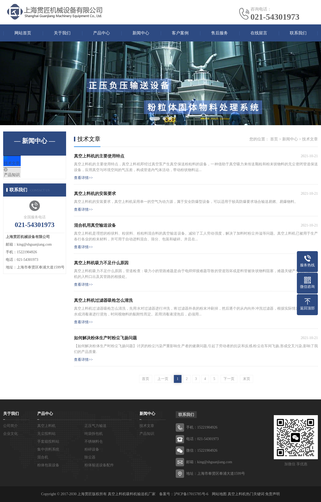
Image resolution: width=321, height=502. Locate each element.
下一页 (228, 379)
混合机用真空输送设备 (95, 225)
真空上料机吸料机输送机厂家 (132, 494)
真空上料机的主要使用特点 (99, 156)
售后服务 (219, 33)
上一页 (162, 379)
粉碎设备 (91, 449)
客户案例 (180, 33)
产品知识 (23, 179)
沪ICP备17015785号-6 (191, 494)
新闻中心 (140, 33)
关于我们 (62, 33)
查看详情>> (83, 178)
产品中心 (101, 33)
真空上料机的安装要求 (95, 193)
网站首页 (22, 33)
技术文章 (23, 163)
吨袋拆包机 (93, 434)
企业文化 (10, 434)
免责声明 (272, 494)
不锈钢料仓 (93, 441)
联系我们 (298, 33)
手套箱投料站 (48, 441)
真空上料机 (46, 426)
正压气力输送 (95, 426)
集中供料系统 (48, 449)
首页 (274, 139)
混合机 (42, 457)
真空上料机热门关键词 (246, 494)
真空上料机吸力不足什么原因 (101, 263)
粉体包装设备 (48, 465)
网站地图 (219, 494)
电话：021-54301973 (202, 439)
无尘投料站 (46, 434)
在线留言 (258, 33)
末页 (246, 379)
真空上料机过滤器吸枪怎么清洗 (103, 300)
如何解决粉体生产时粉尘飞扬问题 (105, 338)
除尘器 (89, 457)
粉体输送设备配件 (99, 465)
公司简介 (10, 426)
